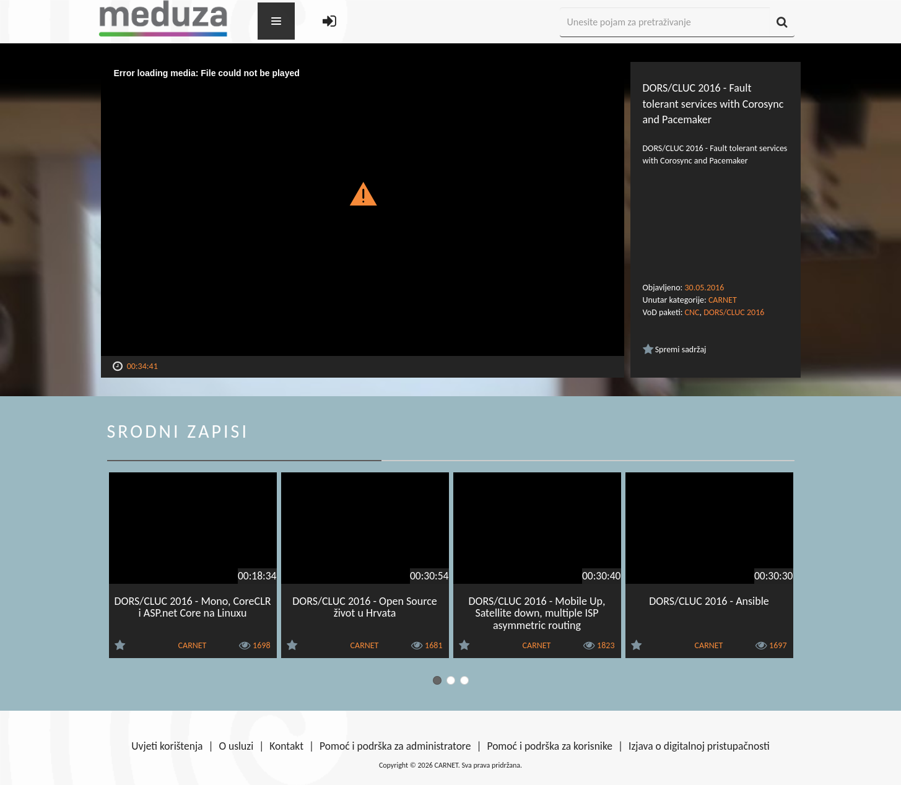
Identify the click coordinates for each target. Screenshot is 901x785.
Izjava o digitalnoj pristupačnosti (699, 746)
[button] (362, 193)
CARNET (722, 300)
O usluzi (236, 746)
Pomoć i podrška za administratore (395, 746)
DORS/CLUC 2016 (733, 312)
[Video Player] (362, 209)
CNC (692, 312)
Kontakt (286, 746)
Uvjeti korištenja (166, 746)
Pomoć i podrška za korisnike (549, 746)
